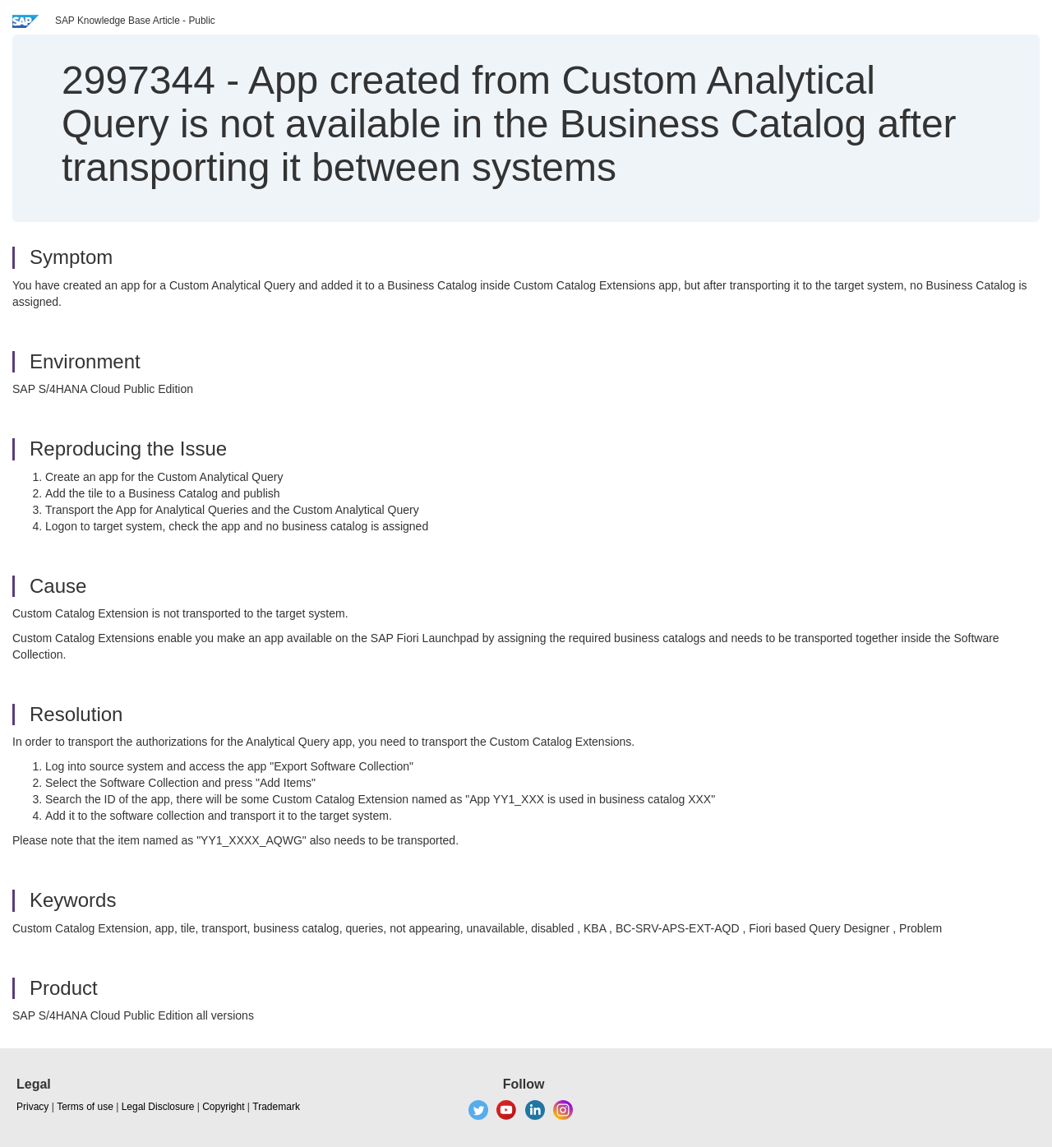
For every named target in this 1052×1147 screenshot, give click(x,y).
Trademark (276, 1106)
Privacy (32, 1106)
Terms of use (85, 1106)
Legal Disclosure (158, 1106)
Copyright (223, 1106)
